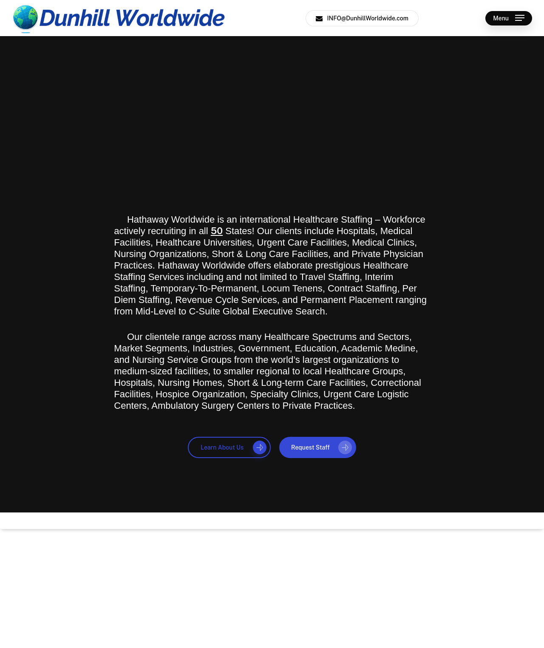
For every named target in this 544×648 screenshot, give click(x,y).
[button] (508, 18)
